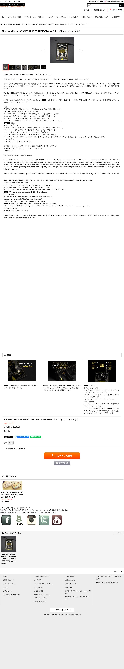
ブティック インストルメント (43, 583)
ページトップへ (118, 571)
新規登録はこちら (99, 10)
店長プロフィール (70, 583)
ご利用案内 (37, 580)
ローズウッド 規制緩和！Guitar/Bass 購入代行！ (108, 578)
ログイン (87, 10)
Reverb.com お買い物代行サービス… (108, 582)
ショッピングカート (9, 583)
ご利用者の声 (38, 587)
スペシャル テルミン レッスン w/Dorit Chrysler (78, 592)
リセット (120, 532)
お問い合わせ (7, 591)
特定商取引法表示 (39, 601)
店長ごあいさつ (70, 580)
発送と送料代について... (41, 594)
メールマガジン (70, 576)
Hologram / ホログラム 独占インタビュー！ (77, 598)
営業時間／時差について (42, 576)
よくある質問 (38, 591)
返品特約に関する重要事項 (15, 449)
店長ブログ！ (69, 587)
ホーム (5, 576)
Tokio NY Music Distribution (11, 594)
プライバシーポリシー (41, 598)
